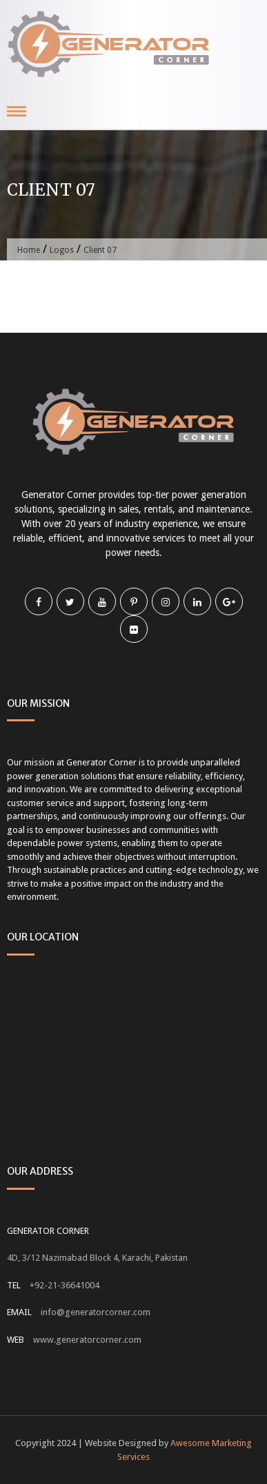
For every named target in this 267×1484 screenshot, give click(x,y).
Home (28, 250)
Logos (62, 250)
